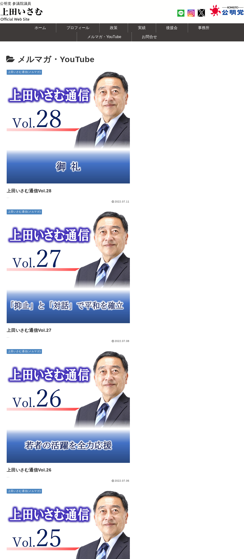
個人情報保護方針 (122, 503)
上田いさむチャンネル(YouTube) (184, 497)
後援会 (95, 497)
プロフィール (40, 497)
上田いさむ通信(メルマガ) (129, 497)
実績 (78, 497)
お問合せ (226, 497)
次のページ (122, 460)
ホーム (16, 497)
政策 (62, 497)
